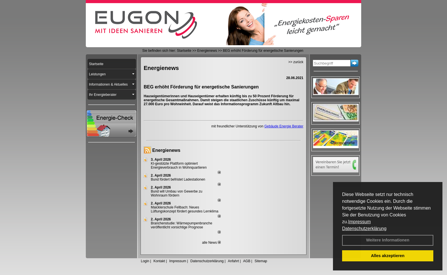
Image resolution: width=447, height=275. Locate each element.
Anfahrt (233, 261)
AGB (246, 261)
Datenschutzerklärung (364, 228)
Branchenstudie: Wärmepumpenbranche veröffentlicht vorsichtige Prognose (181, 225)
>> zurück (295, 62)
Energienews (166, 150)
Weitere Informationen (387, 240)
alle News (211, 243)
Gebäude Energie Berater (283, 126)
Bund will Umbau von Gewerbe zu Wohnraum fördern (176, 193)
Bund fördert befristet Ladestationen (178, 179)
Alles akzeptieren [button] (388, 255)
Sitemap (261, 261)
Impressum (359, 221)
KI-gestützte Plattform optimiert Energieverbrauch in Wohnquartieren (179, 165)
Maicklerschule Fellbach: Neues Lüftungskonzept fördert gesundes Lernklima (184, 209)
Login (145, 261)
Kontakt (159, 261)
